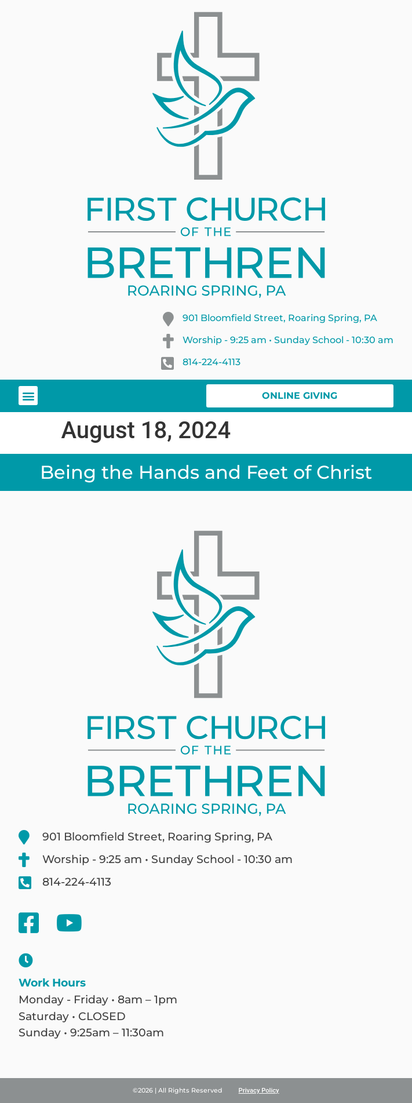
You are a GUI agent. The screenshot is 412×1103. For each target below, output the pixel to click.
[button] (28, 395)
